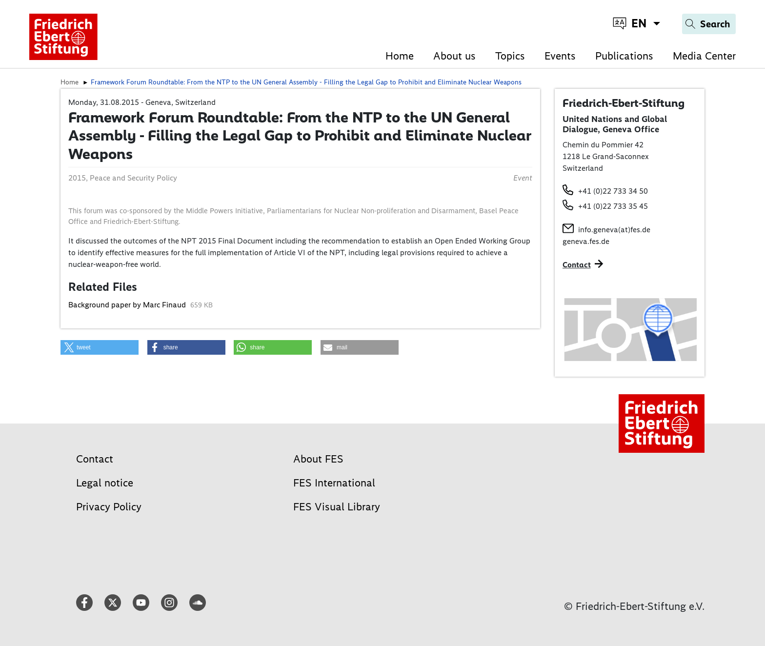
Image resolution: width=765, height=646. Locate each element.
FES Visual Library (336, 506)
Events (560, 55)
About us (454, 55)
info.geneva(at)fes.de (614, 229)
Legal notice (104, 482)
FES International (334, 482)
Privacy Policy (108, 506)
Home (399, 55)
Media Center (704, 55)
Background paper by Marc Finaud (128, 304)
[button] (99, 347)
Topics (510, 55)
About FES (318, 458)
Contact (94, 458)
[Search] (709, 24)
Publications (624, 55)
